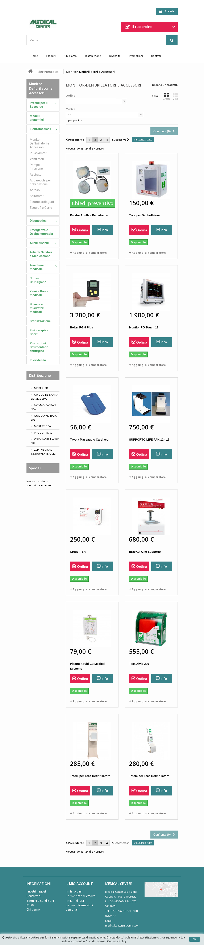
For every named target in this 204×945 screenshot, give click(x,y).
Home (34, 56)
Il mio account (79, 883)
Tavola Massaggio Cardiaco (89, 439)
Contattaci (33, 896)
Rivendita (114, 56)
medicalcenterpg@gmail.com (122, 925)
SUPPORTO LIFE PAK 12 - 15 (149, 439)
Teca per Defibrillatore (144, 215)
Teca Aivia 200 (139, 663)
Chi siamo (70, 56)
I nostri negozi (36, 891)
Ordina (70, 95)
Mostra (70, 109)
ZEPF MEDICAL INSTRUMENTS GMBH (44, 451)
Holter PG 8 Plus (81, 327)
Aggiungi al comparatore (90, 253)
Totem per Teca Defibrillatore (90, 776)
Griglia (166, 96)
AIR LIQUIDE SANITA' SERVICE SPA (45, 396)
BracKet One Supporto (145, 551)
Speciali (35, 468)
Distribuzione (93, 56)
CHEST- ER (78, 551)
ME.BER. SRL (41, 388)
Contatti (156, 56)
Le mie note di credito (81, 896)
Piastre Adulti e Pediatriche (89, 215)
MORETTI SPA (42, 426)
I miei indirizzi (75, 901)
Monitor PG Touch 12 (143, 327)
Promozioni (136, 56)
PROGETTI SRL (42, 432)
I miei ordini (74, 891)
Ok (194, 939)
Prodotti (51, 56)
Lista (175, 96)
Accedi (166, 11)
